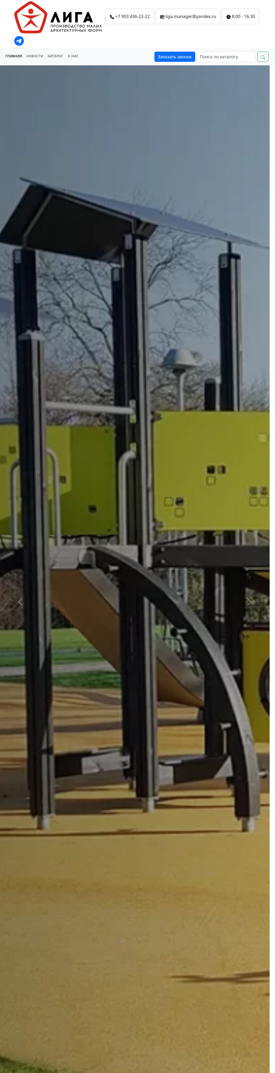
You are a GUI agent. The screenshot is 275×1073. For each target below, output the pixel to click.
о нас (73, 56)
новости (34, 56)
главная (13, 56)
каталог (55, 56)
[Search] (225, 57)
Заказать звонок (175, 57)
